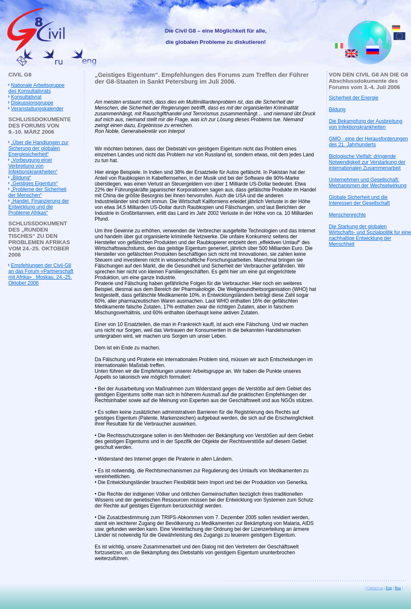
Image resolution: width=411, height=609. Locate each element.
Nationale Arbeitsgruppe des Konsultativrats (36, 88)
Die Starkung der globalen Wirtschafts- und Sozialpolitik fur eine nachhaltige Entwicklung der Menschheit (370, 235)
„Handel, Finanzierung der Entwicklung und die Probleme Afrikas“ (38, 207)
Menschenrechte (347, 215)
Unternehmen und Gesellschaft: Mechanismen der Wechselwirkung (367, 183)
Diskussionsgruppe (32, 103)
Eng (389, 588)
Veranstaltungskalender (37, 109)
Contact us (375, 588)
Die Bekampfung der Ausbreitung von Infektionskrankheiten (365, 124)
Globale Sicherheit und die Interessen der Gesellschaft (359, 200)
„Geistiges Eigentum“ (34, 183)
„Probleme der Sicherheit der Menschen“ (37, 192)
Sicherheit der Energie (353, 98)
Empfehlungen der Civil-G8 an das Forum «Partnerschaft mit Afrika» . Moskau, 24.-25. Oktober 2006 (40, 274)
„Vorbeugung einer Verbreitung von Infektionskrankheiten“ (32, 166)
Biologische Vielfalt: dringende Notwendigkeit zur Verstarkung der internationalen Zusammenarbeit (367, 162)
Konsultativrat (26, 97)
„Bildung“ (21, 178)
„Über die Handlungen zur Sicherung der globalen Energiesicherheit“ (38, 148)
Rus (398, 588)
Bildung (337, 109)
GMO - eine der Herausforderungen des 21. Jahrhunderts (368, 142)
